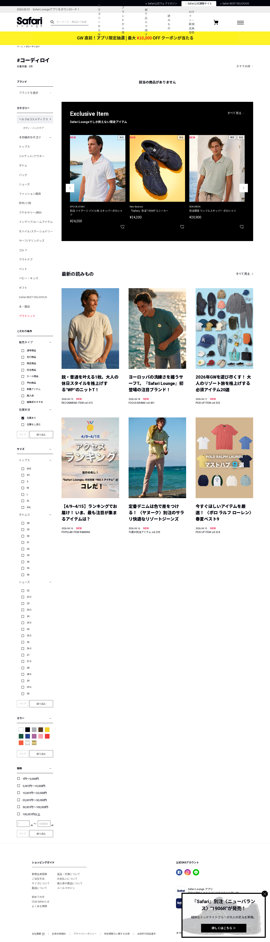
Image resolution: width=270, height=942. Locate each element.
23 (28, 603)
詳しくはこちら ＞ (224, 928)
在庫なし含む (34, 424)
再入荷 (30, 395)
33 (28, 555)
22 (28, 590)
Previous (70, 188)
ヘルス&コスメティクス (33, 119)
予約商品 (31, 383)
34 (28, 561)
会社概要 (38, 933)
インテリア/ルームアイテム (36, 222)
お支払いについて (67, 878)
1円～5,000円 (31, 778)
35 (28, 568)
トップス (24, 146)
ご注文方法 (38, 878)
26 (28, 642)
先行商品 (31, 357)
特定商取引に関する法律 (117, 933)
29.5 (29, 687)
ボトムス (24, 514)
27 (28, 655)
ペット (23, 269)
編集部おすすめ (35, 402)
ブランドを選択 (28, 92)
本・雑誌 (24, 306)
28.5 (29, 674)
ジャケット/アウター (31, 156)
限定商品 (31, 363)
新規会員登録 (39, 874)
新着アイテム (33, 389)
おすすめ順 (243, 66)
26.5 (29, 648)
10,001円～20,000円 (35, 793)
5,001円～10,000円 (34, 786)
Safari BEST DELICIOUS (33, 297)
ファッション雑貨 (30, 193)
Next (243, 188)
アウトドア (26, 259)
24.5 (29, 622)
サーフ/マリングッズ (31, 240)
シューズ (24, 184)
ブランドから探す (123, 22)
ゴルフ (23, 250)
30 (28, 536)
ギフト (23, 287)
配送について (39, 888)
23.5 (29, 609)
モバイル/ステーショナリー (36, 231)
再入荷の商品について (69, 883)
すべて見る (234, 113)
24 (28, 616)
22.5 (29, 597)
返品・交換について (68, 874)
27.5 (29, 661)
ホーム (20, 46)
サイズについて (41, 883)
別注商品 (31, 370)
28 (28, 523)
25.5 (29, 635)
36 (28, 574)
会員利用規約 (59, 933)
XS (28, 475)
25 (28, 629)
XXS (29, 468)
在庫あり (31, 418)
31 (28, 542)
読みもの (168, 22)
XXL (29, 507)
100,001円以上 (31, 814)
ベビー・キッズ (28, 278)
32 (28, 549)
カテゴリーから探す (99, 22)
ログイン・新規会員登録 (191, 22)
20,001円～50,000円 (35, 800)
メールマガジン (66, 888)
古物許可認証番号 (146, 933)
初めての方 (38, 897)
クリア (22, 434)
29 (28, 529)
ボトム (23, 165)
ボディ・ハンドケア (33, 128)
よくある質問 (39, 906)
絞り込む (41, 434)
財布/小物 (25, 203)
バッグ (23, 175)
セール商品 (32, 376)
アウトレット (27, 316)
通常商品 (31, 350)
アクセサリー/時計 (30, 212)
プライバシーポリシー (85, 933)
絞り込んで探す (146, 22)
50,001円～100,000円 (35, 807)
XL (28, 500)
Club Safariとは (40, 901)
